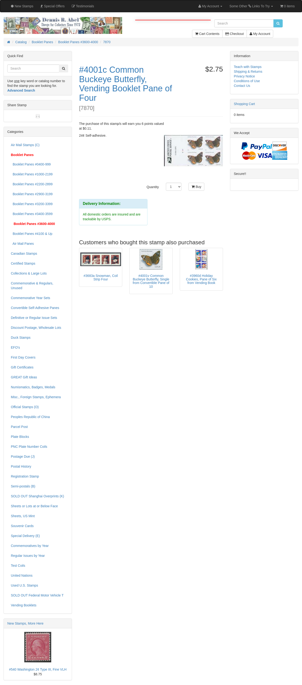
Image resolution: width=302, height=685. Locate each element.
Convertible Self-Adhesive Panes (35, 308)
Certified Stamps (23, 263)
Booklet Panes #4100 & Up (31, 234)
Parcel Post (19, 427)
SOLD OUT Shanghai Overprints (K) (37, 496)
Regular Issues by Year (28, 556)
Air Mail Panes (22, 243)
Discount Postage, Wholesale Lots (36, 328)
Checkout (234, 34)
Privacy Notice (244, 76)
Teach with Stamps (248, 67)
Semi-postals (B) (23, 486)
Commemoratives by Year (30, 546)
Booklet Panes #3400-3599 (32, 214)
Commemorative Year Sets (30, 298)
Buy (196, 187)
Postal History (21, 466)
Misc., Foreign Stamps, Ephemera (36, 397)
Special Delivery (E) (25, 536)
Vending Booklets (23, 605)
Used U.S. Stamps (24, 585)
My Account (260, 34)
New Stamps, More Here (25, 623)
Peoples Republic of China (30, 417)
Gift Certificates (22, 367)
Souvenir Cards (22, 526)
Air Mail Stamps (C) (25, 145)
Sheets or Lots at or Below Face (34, 506)
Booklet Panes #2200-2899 (32, 184)
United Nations (22, 575)
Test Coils (18, 565)
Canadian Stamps (24, 253)
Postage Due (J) (23, 456)
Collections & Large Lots (29, 273)
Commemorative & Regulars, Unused (32, 285)
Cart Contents (207, 34)
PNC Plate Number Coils (29, 446)
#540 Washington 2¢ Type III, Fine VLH (38, 669)
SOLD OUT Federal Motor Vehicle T (37, 595)
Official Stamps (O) (25, 407)
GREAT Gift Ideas (24, 377)
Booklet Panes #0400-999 (31, 164)
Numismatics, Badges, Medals (33, 387)
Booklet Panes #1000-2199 (32, 174)
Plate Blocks (20, 437)
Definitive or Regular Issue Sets (34, 318)
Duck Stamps (20, 337)
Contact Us (242, 86)
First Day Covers (23, 357)
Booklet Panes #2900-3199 (32, 194)
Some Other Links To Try (251, 6)
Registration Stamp (25, 476)
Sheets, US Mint (23, 516)
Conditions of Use (247, 81)
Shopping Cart (244, 104)
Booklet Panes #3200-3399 (32, 204)
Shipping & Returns (248, 71)
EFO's (15, 347)
